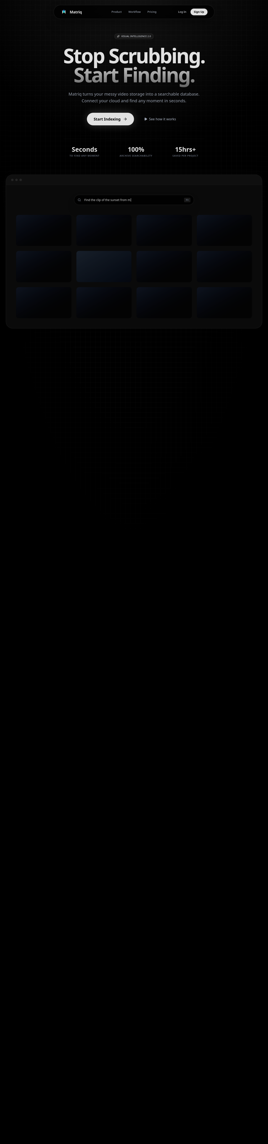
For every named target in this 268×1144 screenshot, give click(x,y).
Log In (182, 12)
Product (117, 12)
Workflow (134, 12)
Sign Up (199, 12)
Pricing (151, 12)
